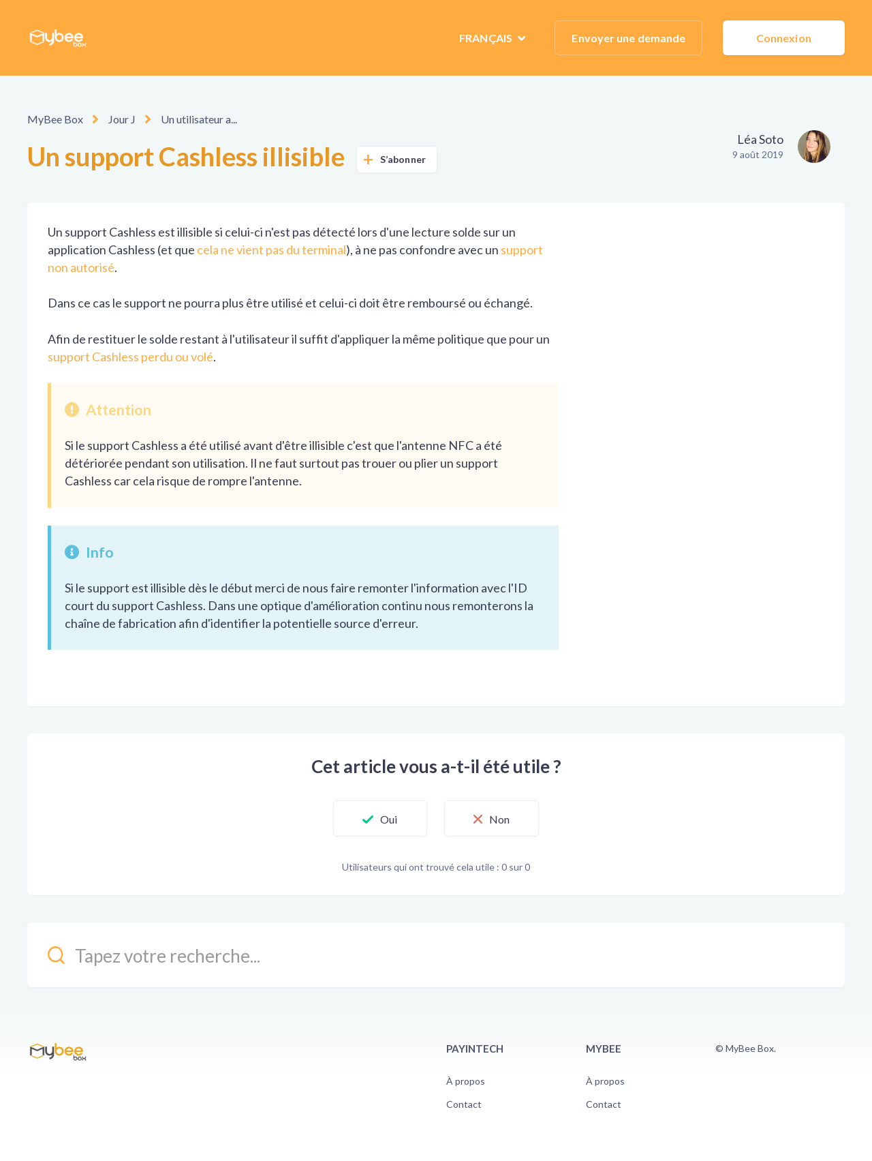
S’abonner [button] (403, 159)
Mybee (603, 1048)
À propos (465, 1081)
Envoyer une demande (628, 37)
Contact (464, 1104)
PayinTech (474, 1048)
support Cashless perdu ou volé (130, 356)
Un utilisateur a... (199, 118)
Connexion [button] (783, 37)
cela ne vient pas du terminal (271, 249)
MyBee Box (55, 118)
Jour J (122, 118)
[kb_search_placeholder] (436, 954)
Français (486, 37)
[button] (379, 818)
